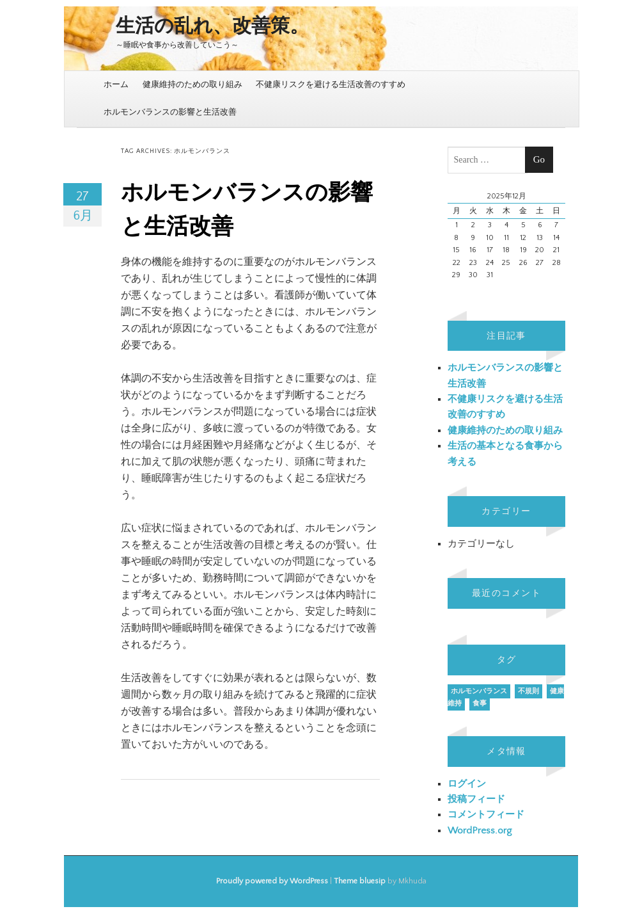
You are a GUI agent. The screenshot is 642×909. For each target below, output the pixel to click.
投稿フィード (476, 799)
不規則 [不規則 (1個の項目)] (528, 691)
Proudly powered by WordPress (272, 881)
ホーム (116, 84)
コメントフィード (486, 814)
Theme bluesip (360, 881)
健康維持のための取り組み (192, 84)
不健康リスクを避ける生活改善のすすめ (330, 84)
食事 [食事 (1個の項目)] (480, 703)
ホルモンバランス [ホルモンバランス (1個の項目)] (479, 691)
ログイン (467, 783)
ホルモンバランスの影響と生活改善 (170, 112)
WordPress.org (480, 830)
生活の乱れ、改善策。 (212, 26)
